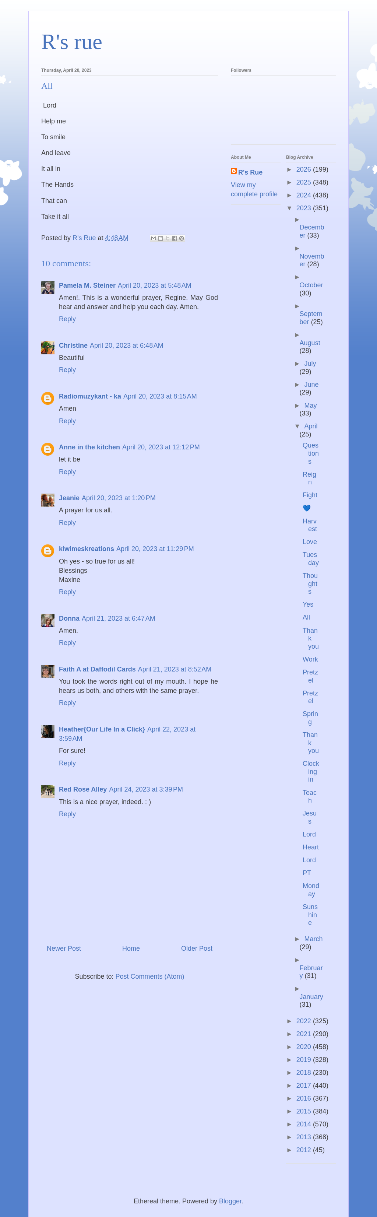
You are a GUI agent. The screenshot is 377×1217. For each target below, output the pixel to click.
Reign (309, 478)
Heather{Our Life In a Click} (102, 729)
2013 (304, 1137)
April (310, 426)
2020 (304, 1047)
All (306, 617)
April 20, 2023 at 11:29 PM (155, 549)
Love (310, 542)
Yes (308, 604)
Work (310, 659)
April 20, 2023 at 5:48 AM (154, 285)
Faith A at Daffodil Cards (97, 669)
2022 (304, 1021)
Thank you (311, 638)
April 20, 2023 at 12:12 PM (161, 447)
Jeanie (69, 498)
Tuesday (311, 559)
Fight (310, 495)
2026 (304, 169)
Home (131, 948)
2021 (304, 1034)
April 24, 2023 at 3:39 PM (146, 789)
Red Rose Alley (83, 789)
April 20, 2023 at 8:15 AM (160, 396)
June (311, 384)
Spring (310, 718)
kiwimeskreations (86, 549)
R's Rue (250, 172)
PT (307, 873)
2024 (304, 195)
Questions (311, 453)
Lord (309, 834)
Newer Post (64, 948)
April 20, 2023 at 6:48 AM (126, 345)
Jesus (310, 817)
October (311, 285)
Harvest (310, 525)
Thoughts (310, 583)
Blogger (230, 1201)
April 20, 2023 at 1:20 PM (119, 498)
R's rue (71, 41)
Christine (73, 345)
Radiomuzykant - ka (90, 396)
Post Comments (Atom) (150, 976)
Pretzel (310, 676)
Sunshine (310, 914)
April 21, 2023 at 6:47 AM (118, 618)
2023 (304, 208)
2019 (304, 1059)
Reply (67, 319)
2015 (304, 1111)
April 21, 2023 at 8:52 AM (175, 669)
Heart (311, 847)
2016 (304, 1098)
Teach (310, 796)
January (311, 996)
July (310, 363)
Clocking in (311, 771)
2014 (304, 1124)
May (310, 405)
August (310, 343)
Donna (69, 618)
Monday (311, 890)
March (313, 939)
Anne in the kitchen (89, 447)
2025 (304, 182)
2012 (304, 1150)
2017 (304, 1085)
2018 (304, 1072)
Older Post (196, 948)
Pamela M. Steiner (87, 285)
